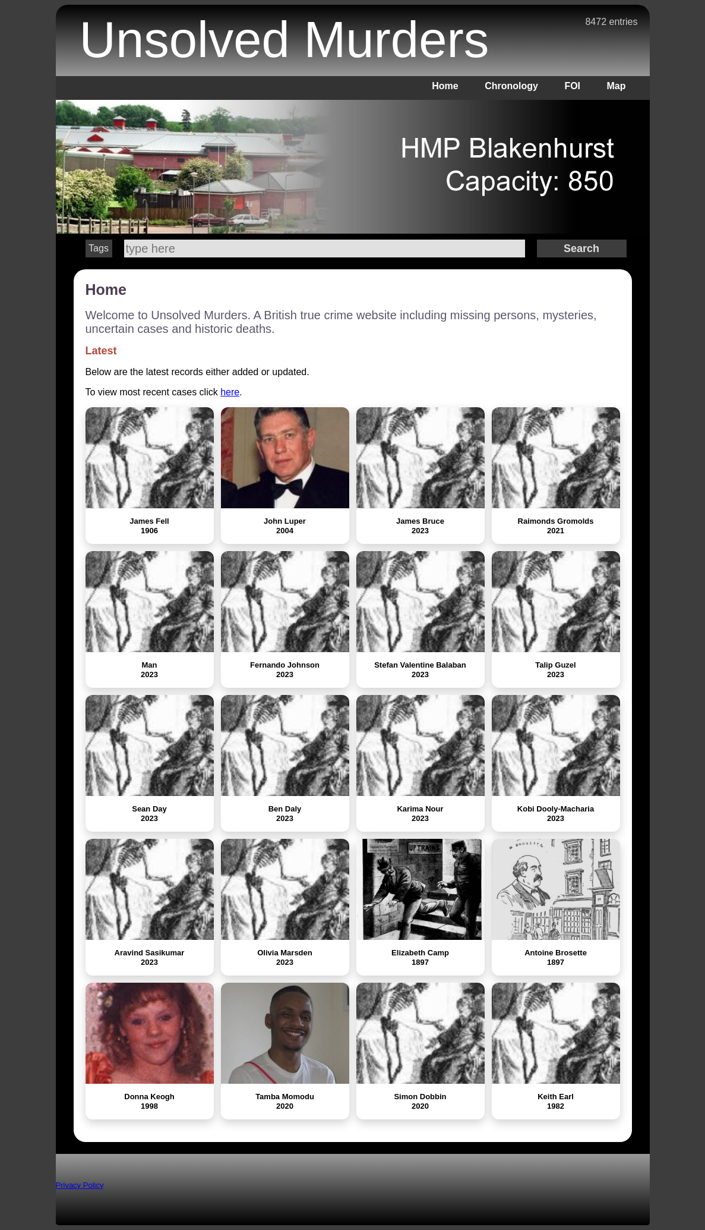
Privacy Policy (80, 1185)
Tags (98, 248)
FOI (572, 86)
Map (616, 86)
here (229, 392)
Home (445, 86)
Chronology (511, 86)
